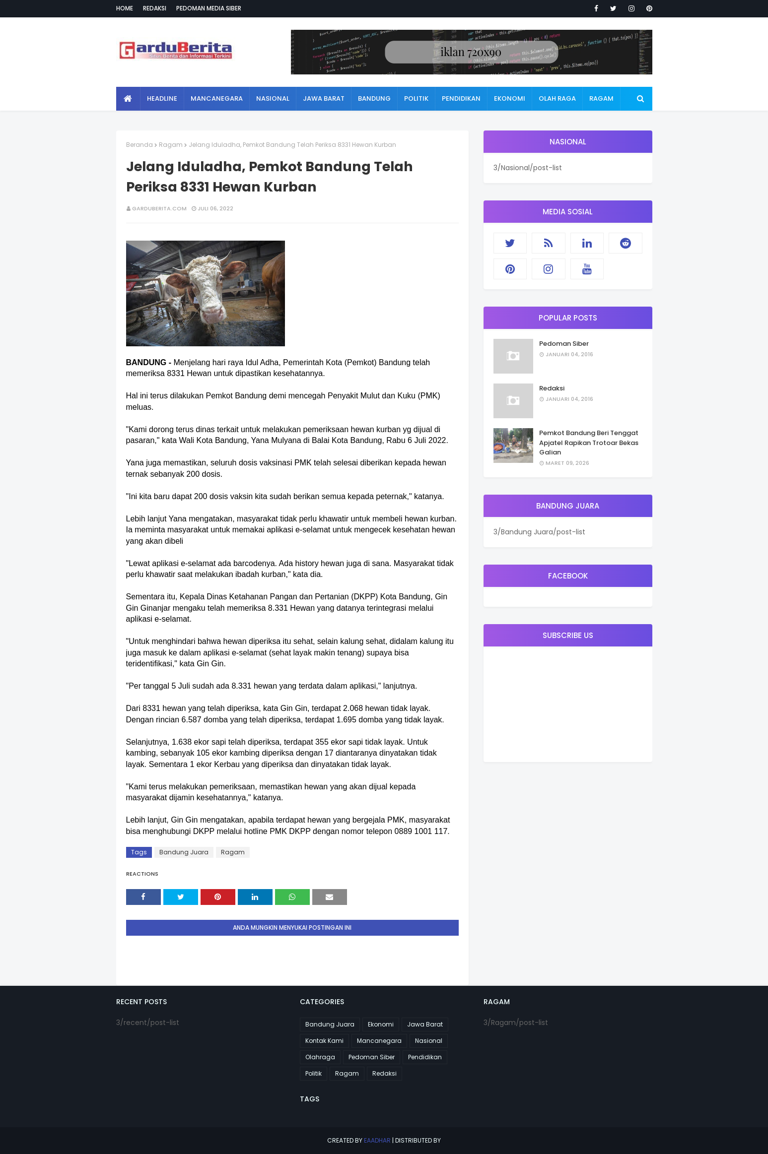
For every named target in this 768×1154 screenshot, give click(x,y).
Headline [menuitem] (162, 98)
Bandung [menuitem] (374, 98)
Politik (313, 1073)
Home (124, 8)
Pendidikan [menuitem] (461, 98)
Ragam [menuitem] (601, 98)
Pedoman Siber (564, 343)
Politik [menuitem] (416, 98)
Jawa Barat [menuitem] (324, 98)
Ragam (171, 144)
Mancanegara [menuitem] (217, 98)
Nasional (428, 1040)
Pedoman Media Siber (208, 8)
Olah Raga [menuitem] (557, 98)
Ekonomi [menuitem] (509, 98)
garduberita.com (159, 208)
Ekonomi (381, 1024)
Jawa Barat (425, 1024)
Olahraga (320, 1057)
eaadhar (377, 1140)
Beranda (139, 144)
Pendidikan (425, 1057)
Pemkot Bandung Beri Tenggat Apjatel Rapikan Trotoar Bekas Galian (588, 442)
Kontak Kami (324, 1040)
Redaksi (154, 8)
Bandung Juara (184, 852)
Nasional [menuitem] (272, 98)
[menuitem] (128, 99)
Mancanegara (379, 1040)
